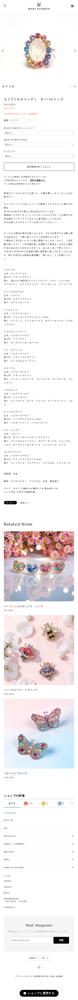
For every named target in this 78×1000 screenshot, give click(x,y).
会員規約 (59, 976)
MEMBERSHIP (11, 899)
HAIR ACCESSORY (14, 867)
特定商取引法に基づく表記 (44, 976)
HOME (7, 881)
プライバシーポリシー (24, 976)
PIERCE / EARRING (14, 844)
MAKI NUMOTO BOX (16, 140)
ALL (6, 828)
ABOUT (8, 887)
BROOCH (9, 851)
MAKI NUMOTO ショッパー (19, 128)
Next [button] (74, 50)
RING (7, 859)
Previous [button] (3, 50)
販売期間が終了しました (39, 167)
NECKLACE (10, 836)
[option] (39, 51)
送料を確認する (37, 180)
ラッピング (9, 151)
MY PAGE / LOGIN (16, 901)
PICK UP (8, 820)
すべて (12, 803)
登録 (61, 940)
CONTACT (9, 907)
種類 (6, 120)
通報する (24, 503)
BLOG (7, 893)
